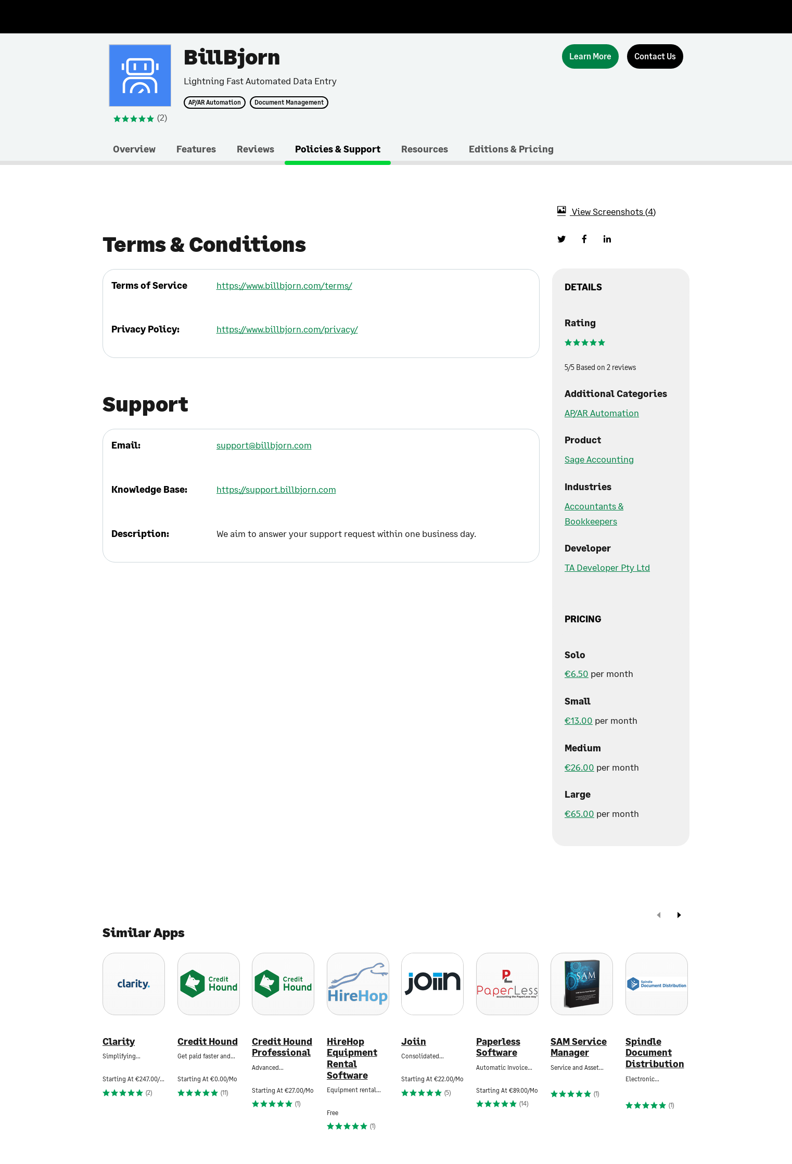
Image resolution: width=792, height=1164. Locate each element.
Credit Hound (207, 1041)
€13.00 (579, 720)
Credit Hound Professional (282, 1047)
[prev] (658, 916)
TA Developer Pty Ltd (607, 567)
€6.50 (577, 673)
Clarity (119, 1041)
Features (196, 149)
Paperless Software (498, 1047)
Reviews (255, 149)
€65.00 (579, 813)
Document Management (289, 102)
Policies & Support (337, 149)
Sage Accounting (599, 459)
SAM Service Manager (579, 1047)
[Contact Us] (655, 56)
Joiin (413, 1041)
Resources (424, 149)
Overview (134, 149)
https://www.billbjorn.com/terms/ (284, 285)
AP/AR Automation (214, 102)
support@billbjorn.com (264, 445)
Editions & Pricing (511, 149)
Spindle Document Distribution (654, 1052)
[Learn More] (590, 56)
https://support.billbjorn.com (276, 489)
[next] (679, 916)
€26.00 (579, 767)
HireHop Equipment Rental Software (352, 1058)
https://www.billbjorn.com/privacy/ (287, 329)
